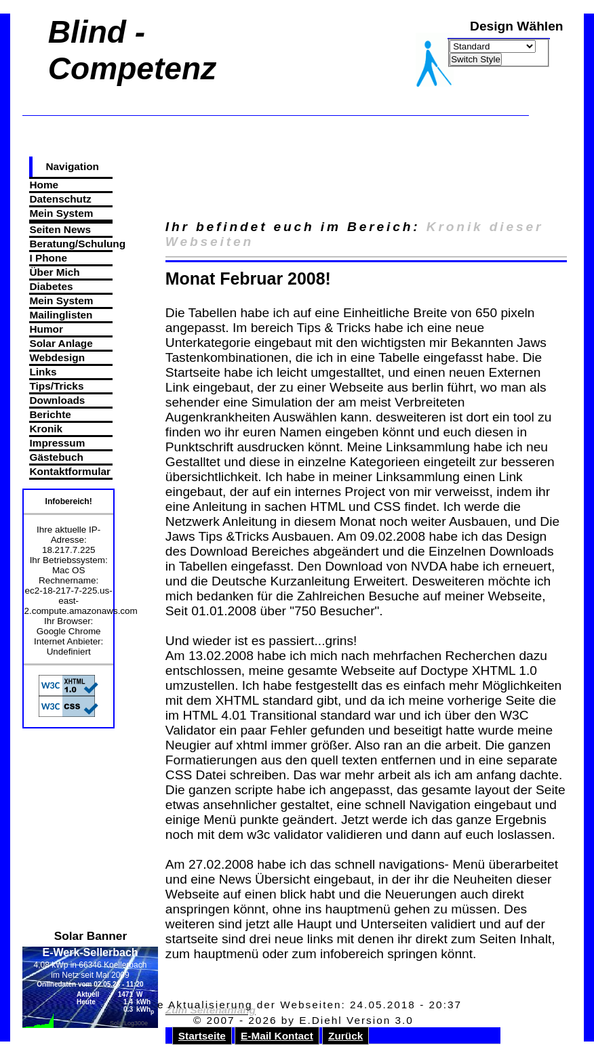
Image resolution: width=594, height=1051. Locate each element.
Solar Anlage (60, 343)
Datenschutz (60, 199)
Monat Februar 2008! (248, 278)
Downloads (57, 400)
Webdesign (57, 357)
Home (43, 184)
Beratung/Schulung (71, 243)
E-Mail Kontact (277, 1036)
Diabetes (51, 286)
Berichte (50, 414)
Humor (46, 329)
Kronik (45, 428)
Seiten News (59, 229)
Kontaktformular (69, 471)
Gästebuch (56, 457)
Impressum (57, 443)
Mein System (61, 213)
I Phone (47, 258)
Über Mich (54, 272)
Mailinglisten (60, 315)
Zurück (345, 1036)
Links (42, 371)
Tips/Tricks (56, 386)
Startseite (202, 1036)
